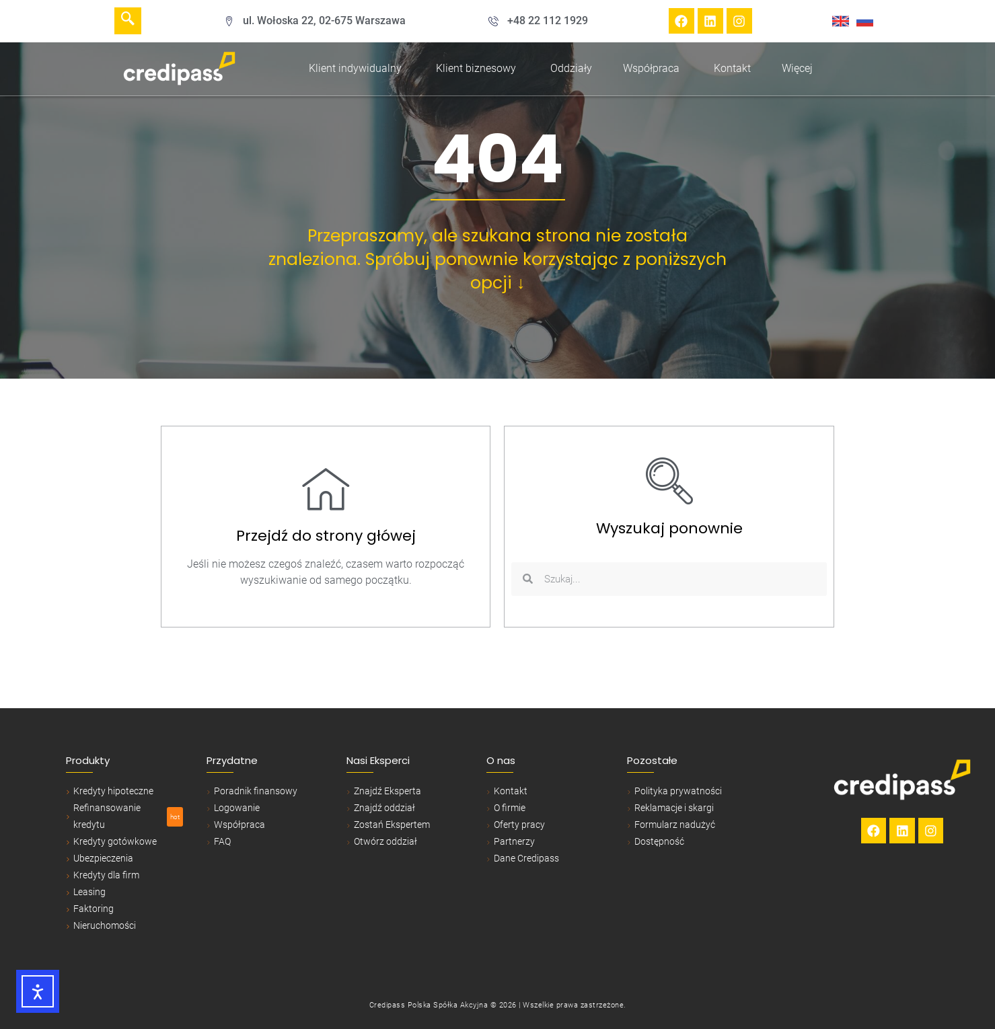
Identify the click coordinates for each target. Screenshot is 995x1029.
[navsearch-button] (127, 20)
